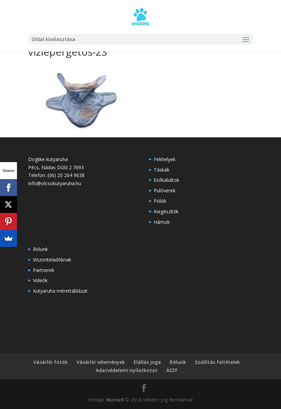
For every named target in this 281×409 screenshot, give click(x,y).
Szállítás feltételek (217, 362)
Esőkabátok (166, 180)
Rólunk (40, 249)
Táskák (161, 170)
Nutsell (115, 399)
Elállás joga (147, 362)
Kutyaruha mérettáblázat (60, 291)
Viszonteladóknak (52, 259)
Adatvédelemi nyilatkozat (126, 370)
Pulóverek (164, 190)
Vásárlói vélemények (100, 362)
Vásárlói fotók (50, 362)
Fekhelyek (164, 159)
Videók (40, 280)
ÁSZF (171, 370)
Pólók (160, 201)
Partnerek (43, 270)
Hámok (162, 222)
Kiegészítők (166, 211)
